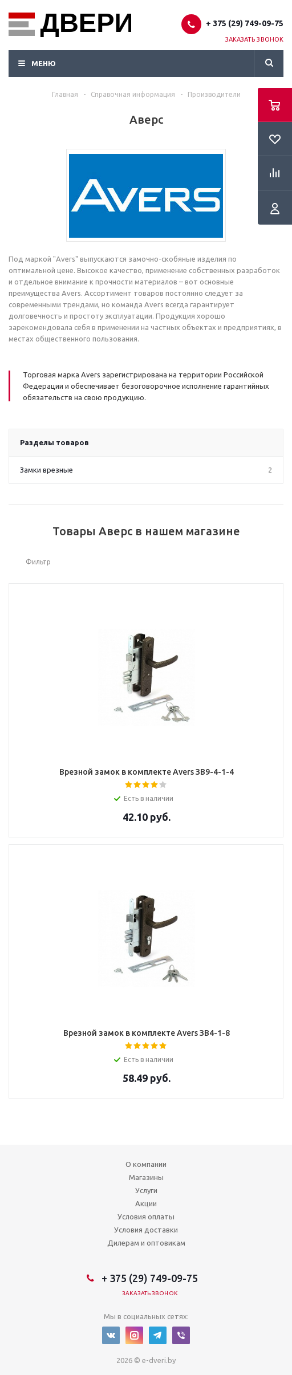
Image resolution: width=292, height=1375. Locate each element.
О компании (146, 1164)
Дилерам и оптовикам (146, 1243)
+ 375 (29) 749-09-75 (244, 23)
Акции (146, 1203)
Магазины (146, 1177)
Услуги (146, 1190)
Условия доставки (146, 1230)
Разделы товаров (54, 442)
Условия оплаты (146, 1217)
